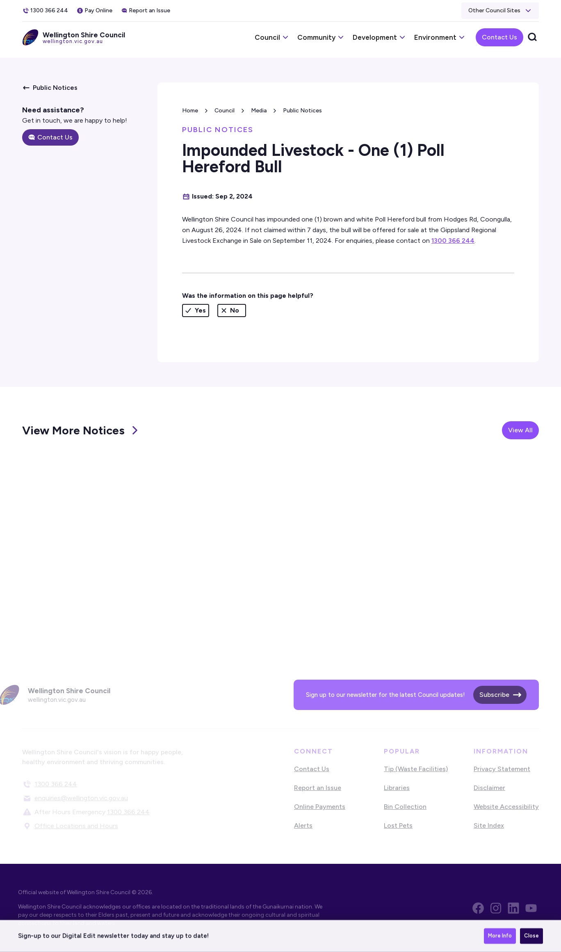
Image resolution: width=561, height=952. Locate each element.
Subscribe (494, 695)
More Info (500, 936)
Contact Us (499, 37)
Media (259, 110)
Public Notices (302, 110)
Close (531, 936)
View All (520, 430)
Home (190, 110)
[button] (500, 10)
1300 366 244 (452, 240)
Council (224, 110)
